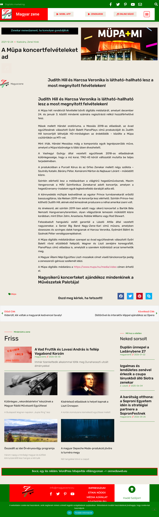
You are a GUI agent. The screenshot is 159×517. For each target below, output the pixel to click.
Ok (69, 513)
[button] (156, 4)
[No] (154, 509)
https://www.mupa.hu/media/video (95, 266)
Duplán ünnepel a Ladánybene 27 (134, 349)
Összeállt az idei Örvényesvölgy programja (29, 448)
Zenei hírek (33, 42)
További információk (83, 513)
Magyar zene (27, 14)
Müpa (13, 294)
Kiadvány (21, 42)
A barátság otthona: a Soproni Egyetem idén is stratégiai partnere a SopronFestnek (136, 405)
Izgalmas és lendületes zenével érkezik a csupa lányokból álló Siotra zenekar (136, 374)
